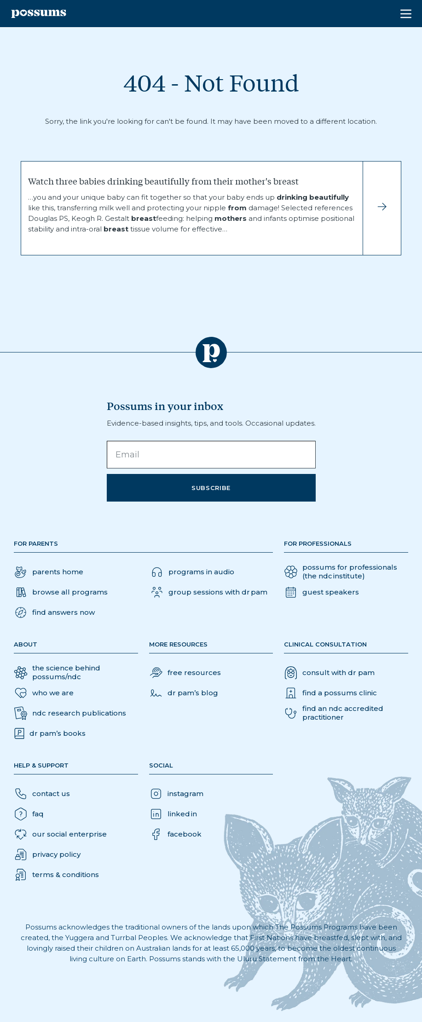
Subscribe (211, 487)
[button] (54, 612)
